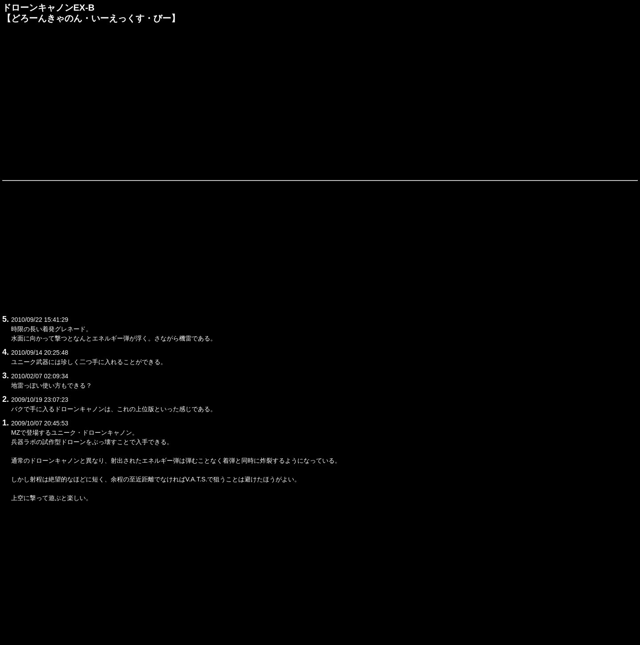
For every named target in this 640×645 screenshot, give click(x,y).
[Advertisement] (320, 101)
